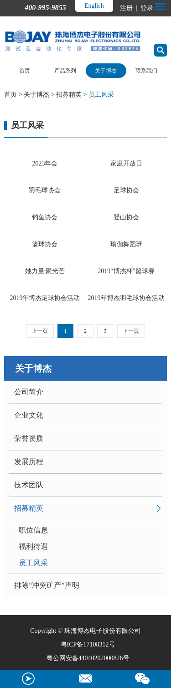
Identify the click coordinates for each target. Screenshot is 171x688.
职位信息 (33, 530)
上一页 (39, 331)
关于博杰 (106, 70)
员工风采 (101, 94)
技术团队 (28, 485)
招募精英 (69, 94)
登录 (146, 8)
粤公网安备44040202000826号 (88, 658)
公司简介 (28, 392)
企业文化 (28, 415)
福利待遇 (33, 546)
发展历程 (28, 462)
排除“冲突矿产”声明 (46, 585)
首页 (24, 70)
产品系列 (65, 70)
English (94, 5)
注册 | (129, 8)
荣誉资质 (28, 438)
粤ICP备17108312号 (88, 644)
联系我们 (146, 70)
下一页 (131, 331)
